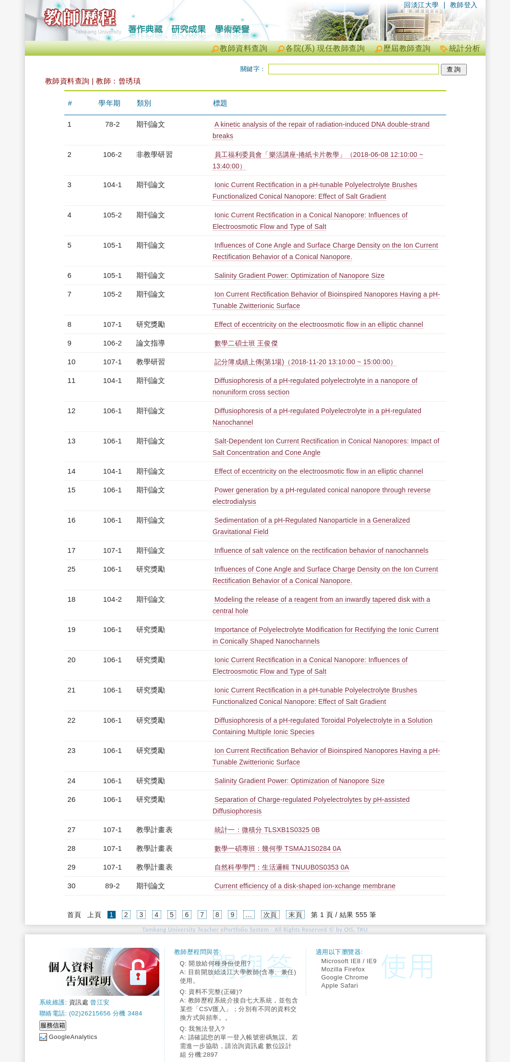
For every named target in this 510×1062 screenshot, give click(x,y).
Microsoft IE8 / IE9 (349, 961)
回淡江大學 (421, 5)
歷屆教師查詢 (407, 48)
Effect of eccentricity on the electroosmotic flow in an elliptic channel (318, 324)
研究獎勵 (151, 324)
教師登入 (464, 5)
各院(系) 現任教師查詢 (325, 48)
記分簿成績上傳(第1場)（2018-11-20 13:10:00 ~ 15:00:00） (305, 362)
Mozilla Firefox (343, 969)
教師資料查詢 (243, 48)
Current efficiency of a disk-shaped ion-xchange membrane (304, 886)
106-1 (112, 410)
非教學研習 (154, 154)
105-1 (112, 245)
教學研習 (151, 362)
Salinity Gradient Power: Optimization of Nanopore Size (299, 275)
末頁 (295, 915)
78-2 (112, 124)
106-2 (112, 154)
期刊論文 (151, 124)
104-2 (112, 599)
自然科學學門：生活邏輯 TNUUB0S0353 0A (281, 867)
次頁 (270, 915)
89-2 (112, 886)
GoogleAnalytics (73, 1036)
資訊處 (79, 1002)
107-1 (112, 324)
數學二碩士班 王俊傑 (246, 343)
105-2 (112, 215)
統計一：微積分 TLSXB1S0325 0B (267, 830)
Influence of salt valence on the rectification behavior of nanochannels (321, 550)
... (249, 915)
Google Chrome (344, 977)
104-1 (112, 184)
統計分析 (465, 48)
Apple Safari (339, 985)
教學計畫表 (154, 829)
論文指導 (151, 343)
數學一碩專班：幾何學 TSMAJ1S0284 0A (277, 848)
